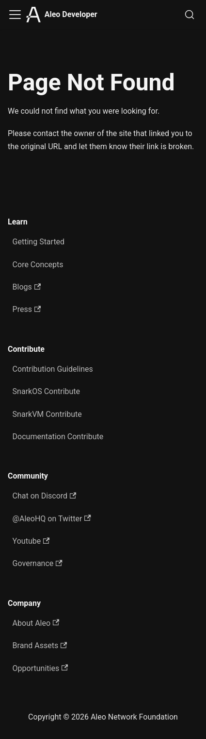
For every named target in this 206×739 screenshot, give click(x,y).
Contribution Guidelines (53, 369)
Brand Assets (40, 645)
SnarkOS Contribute (46, 391)
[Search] (189, 14)
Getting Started (39, 241)
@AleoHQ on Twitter (52, 518)
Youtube (31, 541)
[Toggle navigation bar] (15, 14)
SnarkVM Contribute (47, 414)
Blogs (27, 287)
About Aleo (36, 623)
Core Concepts (38, 264)
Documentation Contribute (58, 436)
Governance (38, 563)
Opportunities (40, 668)
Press (27, 309)
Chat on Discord (45, 495)
